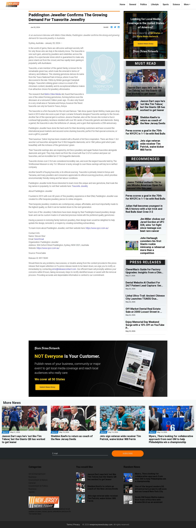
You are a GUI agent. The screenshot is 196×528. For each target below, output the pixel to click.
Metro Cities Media (52, 94)
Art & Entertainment (37, 474)
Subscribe (128, 453)
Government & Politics (38, 486)
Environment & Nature (38, 480)
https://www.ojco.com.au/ (97, 228)
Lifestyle (155, 4)
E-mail (55, 453)
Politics (143, 4)
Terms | (70, 524)
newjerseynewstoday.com (101, 524)
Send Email (39, 239)
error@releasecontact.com (64, 269)
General (132, 4)
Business (32, 477)
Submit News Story (145, 44)
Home (123, 4)
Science (176, 4)
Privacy (76, 524)
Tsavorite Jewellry (80, 186)
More (186, 4)
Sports (166, 4)
